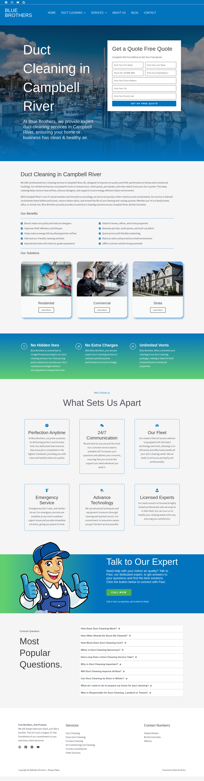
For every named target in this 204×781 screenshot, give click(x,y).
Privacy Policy (54, 774)
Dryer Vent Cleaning (76, 741)
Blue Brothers (18, 13)
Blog (135, 13)
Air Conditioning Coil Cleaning (80, 749)
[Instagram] (12, 2)
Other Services (73, 757)
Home (50, 13)
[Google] (23, 2)
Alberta (148, 745)
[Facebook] (6, 2)
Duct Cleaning (72, 12)
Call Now (119, 597)
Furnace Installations (76, 753)
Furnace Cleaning (74, 745)
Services (98, 12)
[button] (83, 12)
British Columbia (152, 741)
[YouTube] (38, 751)
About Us (119, 13)
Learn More (46, 310)
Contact (151, 13)
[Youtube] (18, 2)
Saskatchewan (151, 737)
